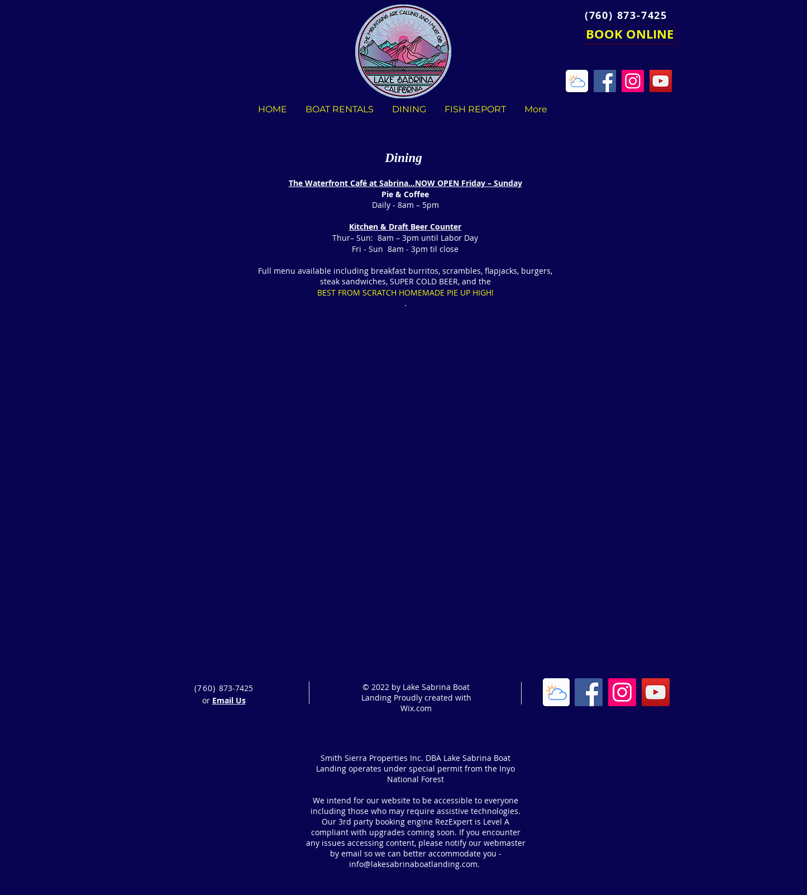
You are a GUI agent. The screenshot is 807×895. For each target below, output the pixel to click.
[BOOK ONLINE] (630, 34)
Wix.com (416, 708)
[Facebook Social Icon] (589, 692)
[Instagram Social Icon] (622, 692)
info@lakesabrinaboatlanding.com (413, 864)
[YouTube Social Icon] (656, 692)
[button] (386, 375)
